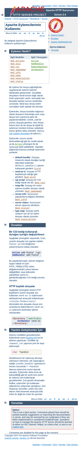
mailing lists (17, 427)
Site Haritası (72, 6)
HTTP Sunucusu (21, 18)
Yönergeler (46, 6)
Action (35, 61)
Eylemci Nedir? (57, 35)
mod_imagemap (18, 70)
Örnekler (54, 38)
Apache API (31, 338)
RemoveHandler (39, 67)
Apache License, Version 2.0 (17, 438)
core (37, 168)
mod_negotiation (20, 78)
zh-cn (42, 36)
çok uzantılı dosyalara (19, 133)
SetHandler (37, 70)
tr (43, 33)
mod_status (16, 81)
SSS (55, 6)
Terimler (61, 6)
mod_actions (17, 61)
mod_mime (15, 75)
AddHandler (37, 64)
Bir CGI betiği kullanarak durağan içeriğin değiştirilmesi (26, 233)
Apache (8, 18)
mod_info (15, 72)
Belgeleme (34, 18)
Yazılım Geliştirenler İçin (61, 42)
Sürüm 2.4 (46, 18)
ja (33, 33)
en (20, 33)
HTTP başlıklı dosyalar (22, 286)
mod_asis (15, 64)
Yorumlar (55, 50)
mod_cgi (14, 67)
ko (38, 33)
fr (29, 33)
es (25, 33)
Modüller (36, 6)
